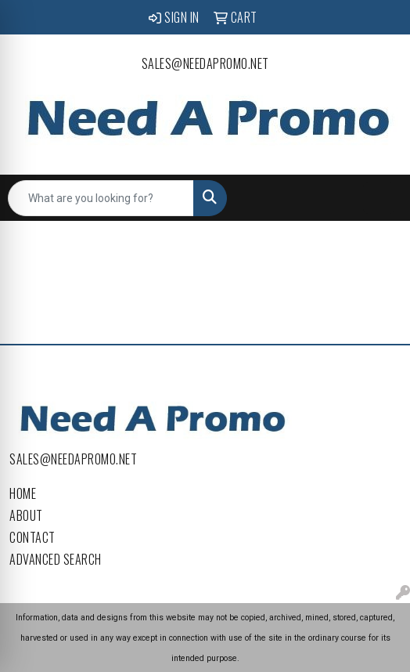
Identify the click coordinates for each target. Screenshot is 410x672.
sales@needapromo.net (205, 63)
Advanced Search (55, 559)
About (26, 515)
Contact (32, 537)
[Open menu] (378, 198)
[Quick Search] (101, 198)
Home (22, 493)
